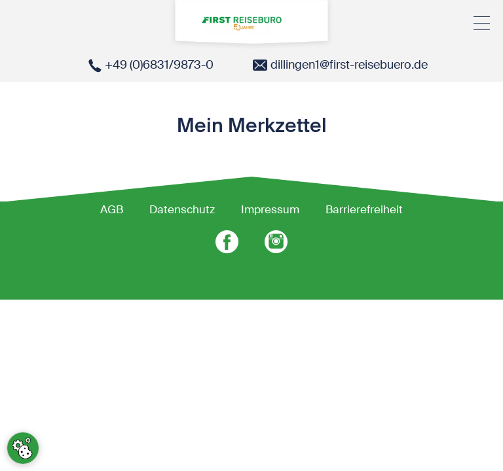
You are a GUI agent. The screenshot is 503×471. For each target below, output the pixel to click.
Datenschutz (182, 209)
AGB (111, 209)
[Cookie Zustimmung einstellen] (23, 448)
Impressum (270, 209)
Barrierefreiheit (364, 209)
